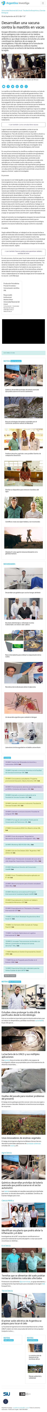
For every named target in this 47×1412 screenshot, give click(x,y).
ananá (12, 1146)
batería (6, 1191)
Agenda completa (10, 975)
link (19, 764)
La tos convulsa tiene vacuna (28, 125)
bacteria (7, 1060)
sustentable (39, 1020)
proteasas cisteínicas (34, 1143)
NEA (43, 1284)
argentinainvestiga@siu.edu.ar (21, 1407)
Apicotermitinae (25, 1281)
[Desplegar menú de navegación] (43, 3)
